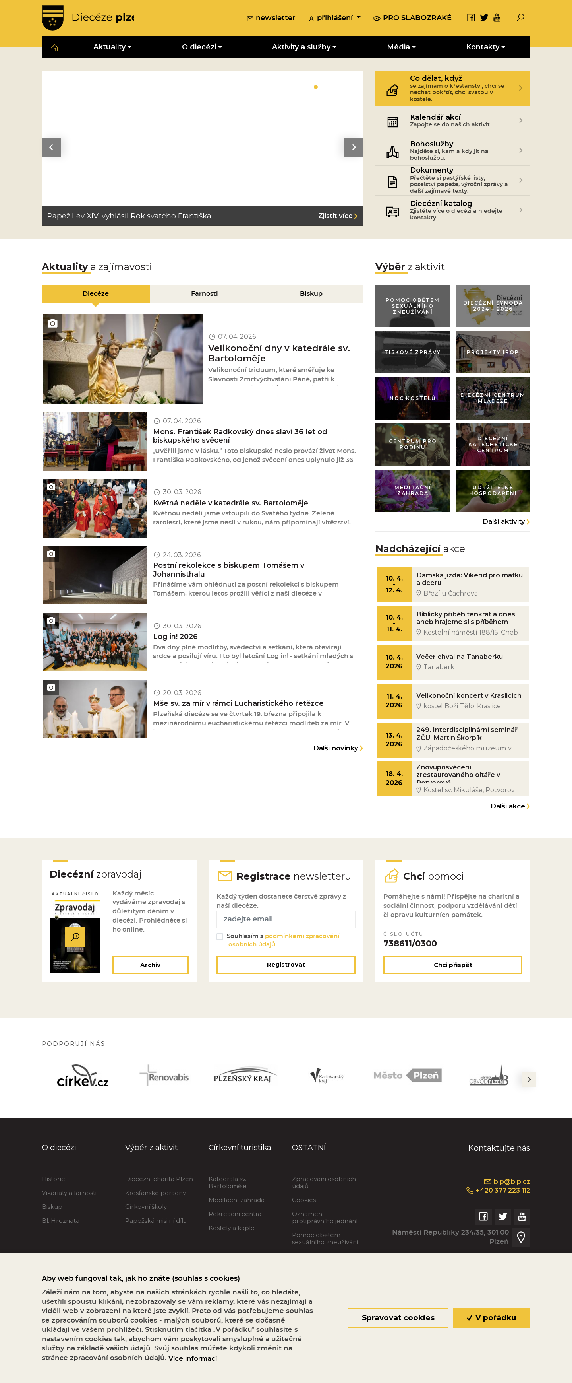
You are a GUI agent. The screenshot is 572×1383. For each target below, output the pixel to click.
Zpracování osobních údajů (324, 1215)
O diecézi (60, 1179)
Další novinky (335, 770)
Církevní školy (146, 1239)
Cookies (304, 1232)
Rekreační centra (235, 1246)
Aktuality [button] (109, 48)
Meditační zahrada (237, 1232)
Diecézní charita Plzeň (159, 1211)
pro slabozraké (412, 19)
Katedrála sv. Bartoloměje (228, 1215)
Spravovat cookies (397, 1317)
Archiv (149, 997)
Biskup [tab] (311, 295)
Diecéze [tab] (95, 295)
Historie (53, 1211)
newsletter (271, 19)
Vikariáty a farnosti (69, 1225)
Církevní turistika (242, 1179)
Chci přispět (453, 997)
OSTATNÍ (309, 1179)
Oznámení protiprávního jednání (325, 1250)
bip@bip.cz (506, 1214)
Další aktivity (504, 530)
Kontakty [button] (482, 48)
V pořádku (491, 1317)
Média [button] (398, 48)
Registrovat (286, 996)
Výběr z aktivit (153, 1179)
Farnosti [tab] (204, 295)
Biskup (52, 1239)
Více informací (192, 1358)
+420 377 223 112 (495, 1223)
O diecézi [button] (199, 48)
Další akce (508, 823)
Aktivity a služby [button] (301, 48)
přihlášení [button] (331, 19)
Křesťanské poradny (155, 1225)
